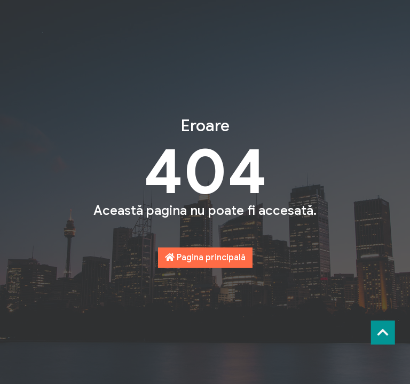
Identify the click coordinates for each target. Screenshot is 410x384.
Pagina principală (205, 257)
